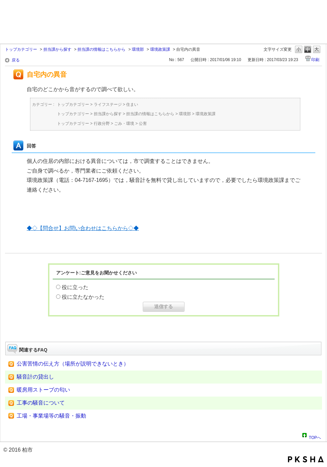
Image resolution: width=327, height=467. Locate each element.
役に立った (75, 287)
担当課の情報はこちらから (101, 49)
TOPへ (315, 436)
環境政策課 (160, 49)
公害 (143, 123)
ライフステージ (108, 104)
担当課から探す (57, 49)
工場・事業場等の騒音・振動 (51, 416)
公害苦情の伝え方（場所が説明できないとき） (73, 364)
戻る (16, 60)
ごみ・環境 (124, 123)
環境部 (138, 49)
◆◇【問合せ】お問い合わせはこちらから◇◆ (83, 228)
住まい (132, 104)
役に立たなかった (83, 297)
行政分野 (102, 123)
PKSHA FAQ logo (306, 459)
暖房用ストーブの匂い (43, 390)
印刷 (315, 59)
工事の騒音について (41, 403)
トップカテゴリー (21, 49)
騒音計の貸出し (35, 377)
